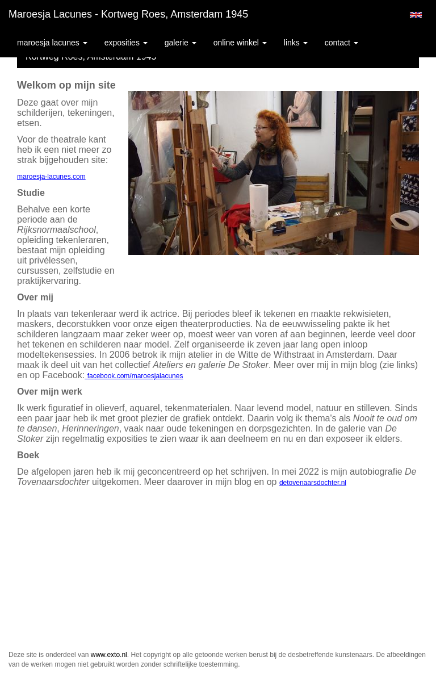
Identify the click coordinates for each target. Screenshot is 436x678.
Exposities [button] (126, 42)
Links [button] (296, 42)
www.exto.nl (109, 655)
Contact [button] (341, 42)
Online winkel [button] (240, 42)
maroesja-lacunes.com (51, 177)
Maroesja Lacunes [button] (52, 42)
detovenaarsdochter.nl (312, 483)
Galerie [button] (180, 42)
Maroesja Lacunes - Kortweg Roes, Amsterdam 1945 (128, 14)
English (415, 14)
